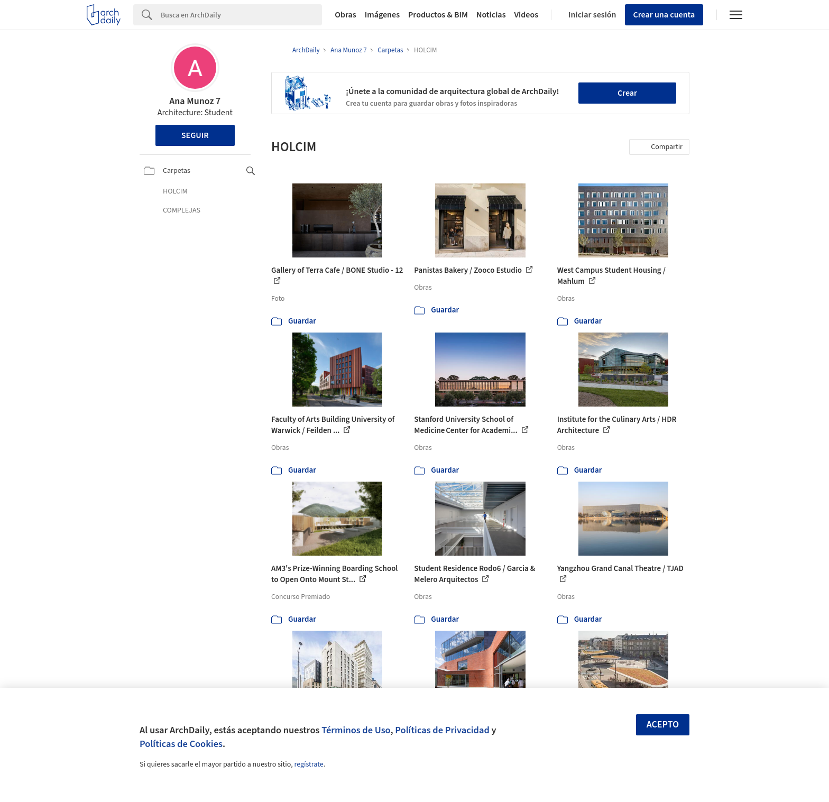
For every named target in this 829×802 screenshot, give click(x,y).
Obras (345, 15)
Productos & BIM (438, 15)
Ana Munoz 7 (194, 101)
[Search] (241, 14)
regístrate (308, 764)
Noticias (491, 15)
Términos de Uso (355, 730)
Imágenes (382, 15)
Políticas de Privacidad (442, 730)
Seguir (195, 135)
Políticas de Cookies (181, 744)
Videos (526, 15)
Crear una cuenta (664, 15)
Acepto (663, 724)
